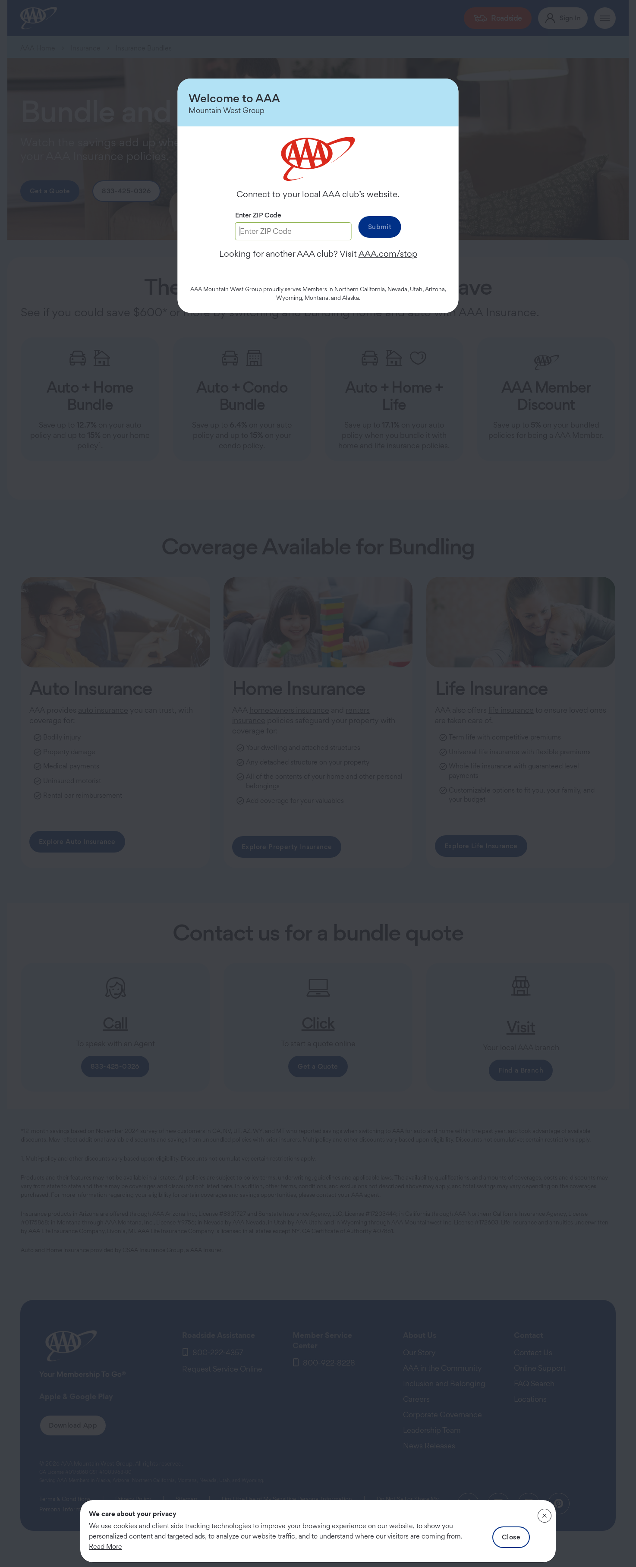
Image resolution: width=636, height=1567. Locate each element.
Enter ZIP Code (258, 215)
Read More (105, 1546)
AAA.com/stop (388, 254)
